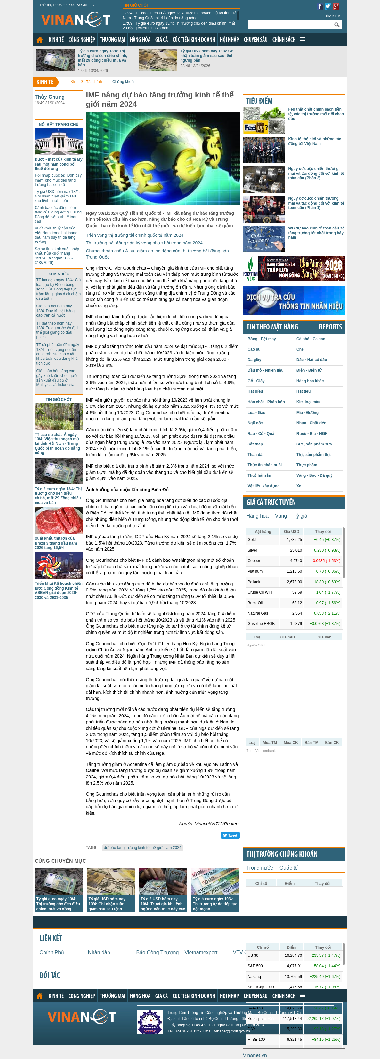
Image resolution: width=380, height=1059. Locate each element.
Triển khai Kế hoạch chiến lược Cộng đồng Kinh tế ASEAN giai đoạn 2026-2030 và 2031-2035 (59, 590)
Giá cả (161, 40)
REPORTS (330, 327)
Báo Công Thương (157, 952)
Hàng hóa (140, 40)
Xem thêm (302, 39)
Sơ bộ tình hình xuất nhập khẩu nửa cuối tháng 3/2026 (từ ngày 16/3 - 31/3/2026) (57, 256)
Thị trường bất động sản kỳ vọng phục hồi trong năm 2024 (144, 242)
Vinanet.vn (255, 1055)
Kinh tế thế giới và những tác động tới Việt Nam (314, 141)
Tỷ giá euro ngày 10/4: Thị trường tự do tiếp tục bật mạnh (215, 904)
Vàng (281, 516)
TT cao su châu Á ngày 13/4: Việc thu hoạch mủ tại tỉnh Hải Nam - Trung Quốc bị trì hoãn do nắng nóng (180, 15)
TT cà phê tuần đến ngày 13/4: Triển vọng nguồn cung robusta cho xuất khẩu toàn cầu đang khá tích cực (57, 354)
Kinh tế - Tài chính (86, 82)
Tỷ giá (300, 516)
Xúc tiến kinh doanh (194, 40)
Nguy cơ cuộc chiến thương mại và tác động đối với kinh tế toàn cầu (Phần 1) (316, 203)
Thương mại (112, 40)
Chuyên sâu (256, 40)
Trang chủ (39, 40)
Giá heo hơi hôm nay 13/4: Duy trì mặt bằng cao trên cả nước (55, 311)
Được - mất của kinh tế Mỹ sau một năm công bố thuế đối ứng (58, 164)
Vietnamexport (201, 952)
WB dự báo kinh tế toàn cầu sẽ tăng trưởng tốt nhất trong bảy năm (316, 233)
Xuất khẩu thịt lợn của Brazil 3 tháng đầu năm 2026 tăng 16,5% (56, 543)
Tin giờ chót (136, 5)
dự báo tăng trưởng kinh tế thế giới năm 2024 (142, 848)
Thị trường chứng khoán (282, 855)
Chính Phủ (52, 952)
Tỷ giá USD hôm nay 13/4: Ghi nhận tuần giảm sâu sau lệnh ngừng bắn (208, 56)
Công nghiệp (82, 40)
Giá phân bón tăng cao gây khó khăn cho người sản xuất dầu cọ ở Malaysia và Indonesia (56, 378)
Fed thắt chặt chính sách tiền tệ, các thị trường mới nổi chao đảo (316, 114)
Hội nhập (229, 40)
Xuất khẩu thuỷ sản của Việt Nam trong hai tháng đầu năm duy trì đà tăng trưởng (56, 235)
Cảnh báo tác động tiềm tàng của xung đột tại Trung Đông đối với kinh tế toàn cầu (58, 214)
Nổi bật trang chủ (59, 124)
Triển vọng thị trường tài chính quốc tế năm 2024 (135, 235)
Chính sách (283, 40)
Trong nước (260, 867)
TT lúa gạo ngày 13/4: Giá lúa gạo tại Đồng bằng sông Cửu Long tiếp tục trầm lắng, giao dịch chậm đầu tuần (58, 289)
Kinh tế (56, 40)
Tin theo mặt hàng (272, 327)
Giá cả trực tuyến (271, 503)
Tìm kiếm (333, 16)
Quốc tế (288, 867)
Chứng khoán (124, 82)
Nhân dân (99, 952)
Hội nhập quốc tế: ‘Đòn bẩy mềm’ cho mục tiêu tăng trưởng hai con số (58, 180)
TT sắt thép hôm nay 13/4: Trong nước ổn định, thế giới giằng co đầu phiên (58, 330)
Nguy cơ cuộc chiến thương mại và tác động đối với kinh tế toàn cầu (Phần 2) (316, 173)
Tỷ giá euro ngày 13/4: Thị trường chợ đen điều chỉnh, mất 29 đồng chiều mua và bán (179, 25)
